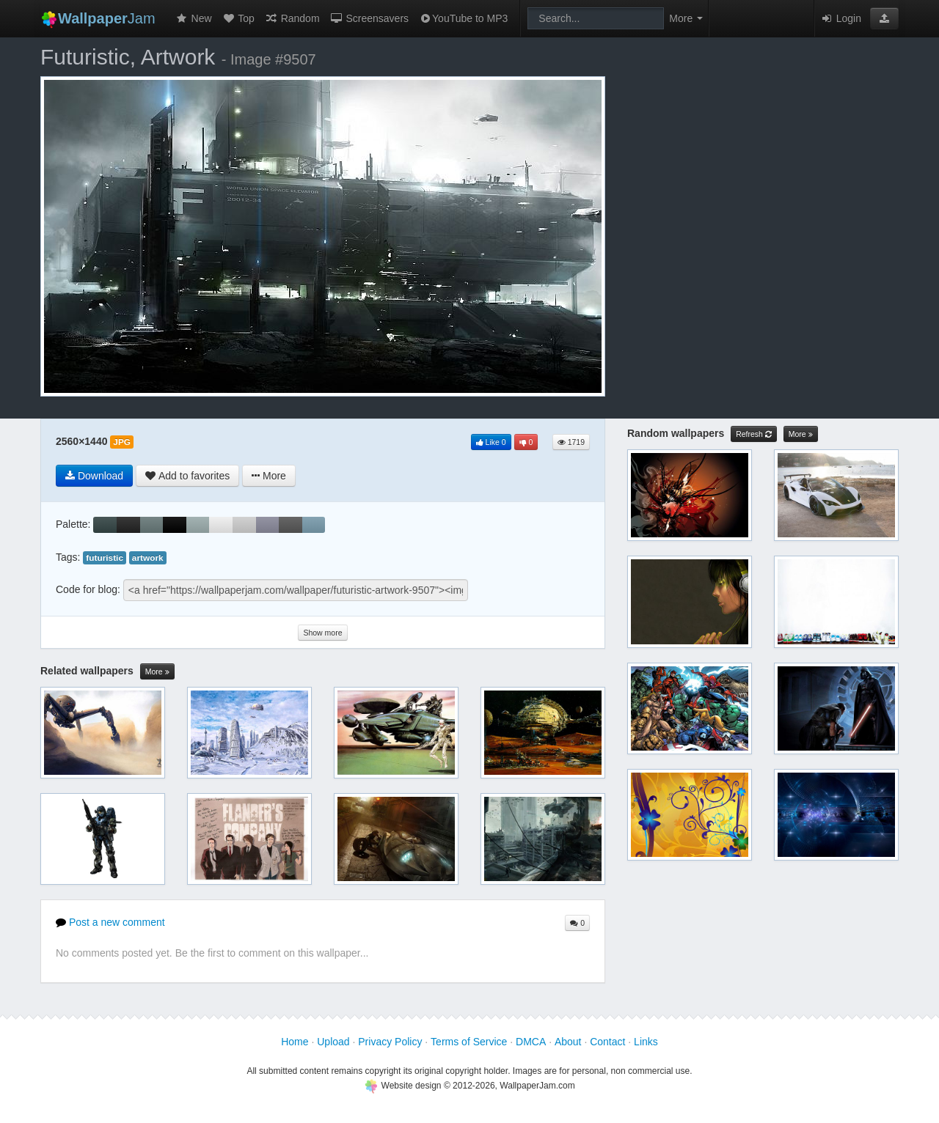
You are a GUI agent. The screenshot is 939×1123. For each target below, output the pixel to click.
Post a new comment (110, 922)
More (157, 672)
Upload (333, 1041)
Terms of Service (469, 1041)
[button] (884, 18)
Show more (322, 632)
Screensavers (369, 18)
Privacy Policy (390, 1041)
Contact (607, 1041)
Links (646, 1041)
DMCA (531, 1041)
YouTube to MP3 (463, 18)
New (193, 18)
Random (292, 18)
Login (840, 18)
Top (238, 18)
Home (294, 1041)
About (568, 1041)
